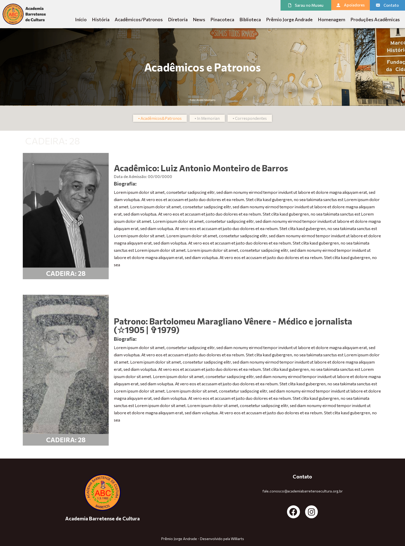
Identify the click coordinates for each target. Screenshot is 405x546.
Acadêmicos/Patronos (139, 19)
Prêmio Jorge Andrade (289, 19)
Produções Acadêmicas (375, 19)
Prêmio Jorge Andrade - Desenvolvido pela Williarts (202, 538)
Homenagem (331, 19)
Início (81, 19)
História (100, 19)
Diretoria (178, 19)
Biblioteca (250, 19)
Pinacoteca (222, 19)
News (199, 19)
